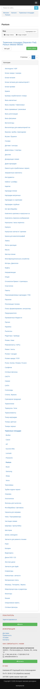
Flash (7, 544)
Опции (7, 277)
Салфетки (8, 367)
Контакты (6, 640)
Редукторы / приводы (12, 336)
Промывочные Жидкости (13, 318)
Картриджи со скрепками (13, 200)
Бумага (7, 91)
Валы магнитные (11, 100)
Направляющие (10, 272)
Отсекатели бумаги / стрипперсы (16, 281)
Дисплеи (8, 154)
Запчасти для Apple (12, 566)
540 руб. (7, 48)
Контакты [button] (20, 661)
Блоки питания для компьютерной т (17, 82)
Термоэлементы (10, 413)
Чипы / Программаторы (13, 517)
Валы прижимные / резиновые (15, 109)
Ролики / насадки (11, 354)
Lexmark (8, 453)
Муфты (7, 268)
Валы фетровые (10, 118)
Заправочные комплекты (13, 173)
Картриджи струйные (12, 204)
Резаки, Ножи (9, 340)
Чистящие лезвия (11, 521)
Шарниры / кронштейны (13, 526)
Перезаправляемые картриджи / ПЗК (18, 295)
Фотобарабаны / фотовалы (14, 508)
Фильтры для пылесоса (13, 503)
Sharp (7, 476)
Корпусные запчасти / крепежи (15, 231)
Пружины (8, 327)
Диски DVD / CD (10, 557)
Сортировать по (30, 31)
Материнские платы (12, 580)
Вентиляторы (9, 123)
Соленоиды (9, 390)
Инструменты (9, 177)
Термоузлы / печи (11, 408)
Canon (7, 440)
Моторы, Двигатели (11, 263)
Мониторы (8, 594)
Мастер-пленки (10, 254)
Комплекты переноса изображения (17, 218)
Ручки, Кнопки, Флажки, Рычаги (16, 363)
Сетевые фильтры (11, 372)
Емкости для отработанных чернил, (17, 168)
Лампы (7, 241)
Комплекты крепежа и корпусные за (17, 213)
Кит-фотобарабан (11, 209)
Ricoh (7, 467)
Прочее (7, 322)
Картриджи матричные (13, 195)
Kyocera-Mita (10, 449)
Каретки (7, 186)
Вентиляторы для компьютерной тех (17, 127)
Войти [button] (20, 624)
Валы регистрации (11, 114)
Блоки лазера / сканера (13, 73)
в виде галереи (21, 35)
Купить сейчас (32, 48)
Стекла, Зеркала (10, 395)
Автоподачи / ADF (11, 68)
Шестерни (8, 530)
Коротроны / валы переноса (14, 222)
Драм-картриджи (10, 164)
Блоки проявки (10, 87)
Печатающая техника (12, 304)
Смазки (7, 381)
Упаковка (8, 494)
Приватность (7, 635)
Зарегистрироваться (10, 619)
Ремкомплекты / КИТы (12, 345)
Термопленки (9, 404)
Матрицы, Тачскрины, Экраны (15, 584)
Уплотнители (9, 498)
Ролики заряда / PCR (12, 358)
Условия (5, 637)
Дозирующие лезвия (12, 159)
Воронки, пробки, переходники (15, 132)
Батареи (8, 548)
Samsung (8, 471)
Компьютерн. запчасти (12, 575)
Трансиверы (9, 485)
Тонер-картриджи (11, 417)
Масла (7, 250)
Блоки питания (10, 77)
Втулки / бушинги (11, 136)
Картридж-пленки (11, 191)
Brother (8, 435)
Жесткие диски (10, 562)
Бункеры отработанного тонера (16, 96)
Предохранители (11, 313)
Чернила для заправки (13, 512)
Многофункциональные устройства (17, 259)
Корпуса (8, 227)
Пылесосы (8, 331)
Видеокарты (9, 553)
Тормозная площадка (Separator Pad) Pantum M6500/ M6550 (19, 43)
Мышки (7, 598)
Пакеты (7, 290)
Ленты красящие (10, 245)
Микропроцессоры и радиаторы (16, 589)
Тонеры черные (10, 426)
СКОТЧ (7, 376)
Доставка (6, 633)
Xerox (7, 480)
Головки (7, 141)
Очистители (9, 286)
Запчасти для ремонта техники (15, 539)
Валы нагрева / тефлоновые (15, 105)
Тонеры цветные (10, 422)
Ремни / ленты (10, 349)
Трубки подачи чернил (12, 489)
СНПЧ (7, 385)
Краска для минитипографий (15, 236)
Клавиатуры (9, 571)
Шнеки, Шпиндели (11, 535)
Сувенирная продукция (13, 399)
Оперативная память (12, 603)
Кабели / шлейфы (11, 182)
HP (6, 444)
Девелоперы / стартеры (13, 150)
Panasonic (9, 458)
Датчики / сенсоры (11, 145)
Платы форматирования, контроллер (18, 308)
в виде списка (9, 35)
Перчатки (8, 299)
